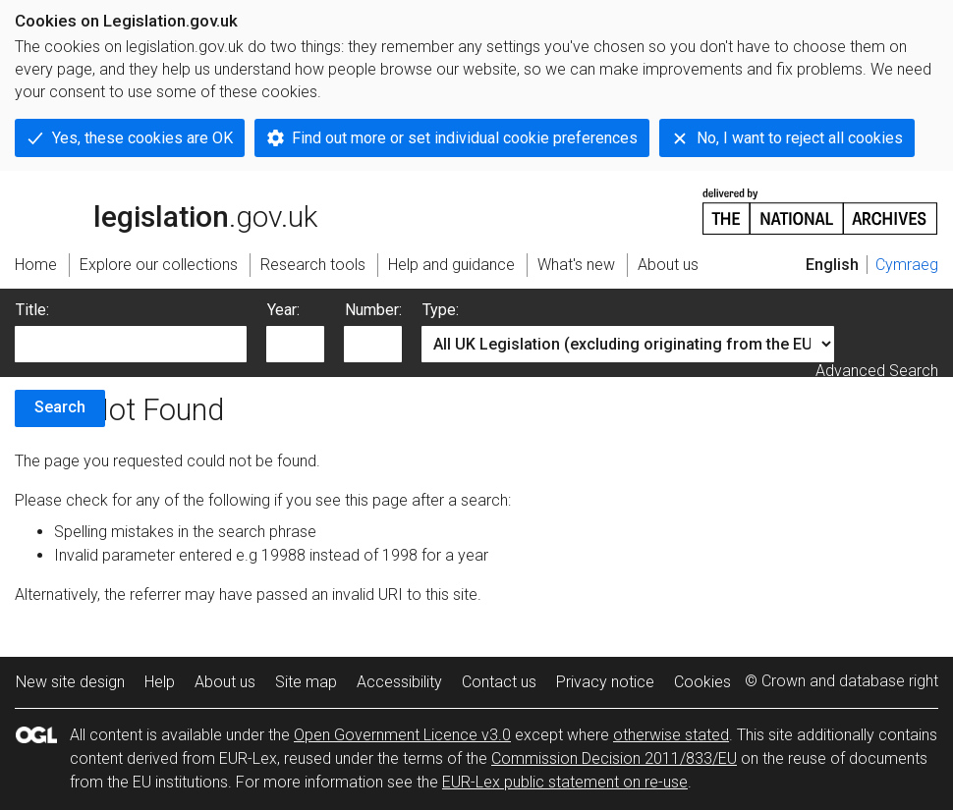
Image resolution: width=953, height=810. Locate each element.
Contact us (499, 682)
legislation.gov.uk (166, 210)
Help (159, 682)
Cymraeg (906, 264)
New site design (70, 682)
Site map (306, 682)
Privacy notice (605, 682)
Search (59, 407)
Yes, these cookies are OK (142, 138)
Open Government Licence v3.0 (402, 735)
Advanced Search (876, 370)
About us (225, 682)
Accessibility (399, 682)
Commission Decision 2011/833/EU (614, 758)
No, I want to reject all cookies (800, 138)
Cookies (702, 682)
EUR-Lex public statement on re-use (565, 782)
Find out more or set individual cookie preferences (465, 138)
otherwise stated (671, 735)
